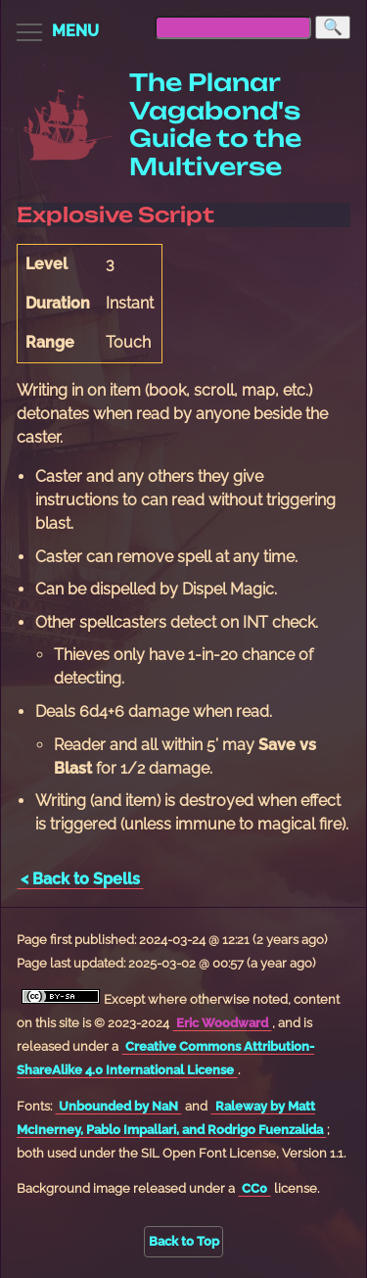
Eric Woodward (222, 1023)
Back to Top (184, 1241)
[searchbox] (233, 27)
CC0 (254, 1188)
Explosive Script (115, 214)
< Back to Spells (80, 879)
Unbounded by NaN (118, 1106)
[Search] (332, 27)
